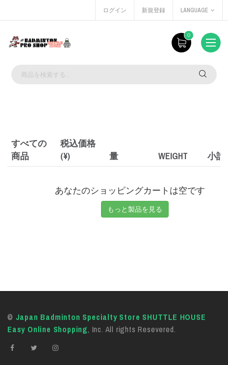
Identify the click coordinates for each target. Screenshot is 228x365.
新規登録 (153, 10)
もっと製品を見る (134, 209)
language (197, 10)
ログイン (115, 10)
